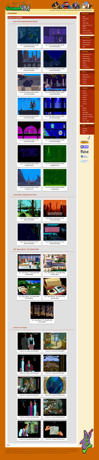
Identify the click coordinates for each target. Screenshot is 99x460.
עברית (81, 106)
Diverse (84, 72)
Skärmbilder (86, 18)
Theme (84, 125)
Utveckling (85, 51)
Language (84, 88)
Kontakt (85, 79)
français (85, 103)
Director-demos (87, 30)
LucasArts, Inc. (22, 451)
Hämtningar (86, 23)
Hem (84, 16)
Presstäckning (86, 77)
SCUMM (85, 128)
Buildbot (85, 65)
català (84, 91)
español (85, 99)
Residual (85, 130)
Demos (84, 28)
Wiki (84, 46)
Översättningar (86, 58)
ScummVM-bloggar (88, 32)
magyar (85, 108)
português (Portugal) (88, 116)
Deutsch (85, 93)
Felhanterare (86, 56)
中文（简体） (86, 121)
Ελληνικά (85, 95)
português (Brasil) (87, 114)
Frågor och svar (87, 40)
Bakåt (8, 445)
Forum (84, 20)
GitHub (84, 63)
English (84, 97)
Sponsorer (85, 74)
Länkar (84, 81)
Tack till (85, 83)
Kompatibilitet (86, 44)
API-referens (86, 67)
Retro (84, 132)
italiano (84, 110)
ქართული (85, 112)
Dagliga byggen (87, 60)
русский (85, 118)
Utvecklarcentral (87, 54)
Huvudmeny (85, 13)
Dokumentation (86, 37)
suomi (84, 101)
